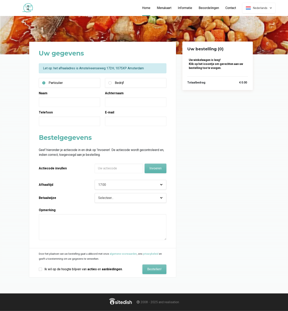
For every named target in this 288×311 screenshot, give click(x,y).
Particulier (56, 83)
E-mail (109, 112)
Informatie (185, 8)
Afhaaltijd (46, 185)
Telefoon (46, 112)
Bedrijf (119, 83)
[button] (130, 185)
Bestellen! (154, 269)
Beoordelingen (209, 8)
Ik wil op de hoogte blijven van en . (83, 269)
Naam (43, 93)
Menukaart (164, 8)
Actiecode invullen (53, 168)
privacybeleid (150, 253)
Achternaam (114, 93)
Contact (230, 8)
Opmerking (47, 210)
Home (148, 8)
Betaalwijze (47, 198)
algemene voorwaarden (123, 253)
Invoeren (155, 168)
